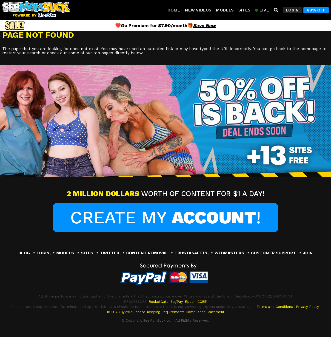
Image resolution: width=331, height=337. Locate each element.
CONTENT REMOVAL (147, 252)
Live (262, 10)
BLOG (24, 252)
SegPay (177, 302)
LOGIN (43, 252)
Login (292, 10)
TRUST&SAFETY (191, 252)
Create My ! (165, 217)
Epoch (190, 302)
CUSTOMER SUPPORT (273, 252)
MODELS (65, 252)
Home (173, 10)
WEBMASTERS (229, 252)
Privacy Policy (307, 307)
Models (225, 10)
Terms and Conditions (275, 307)
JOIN (308, 252)
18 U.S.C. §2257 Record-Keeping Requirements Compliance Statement (165, 312)
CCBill (202, 302)
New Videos (198, 10)
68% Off (316, 10)
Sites (244, 10)
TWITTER (109, 252)
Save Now (204, 25)
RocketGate (158, 302)
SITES (87, 252)
